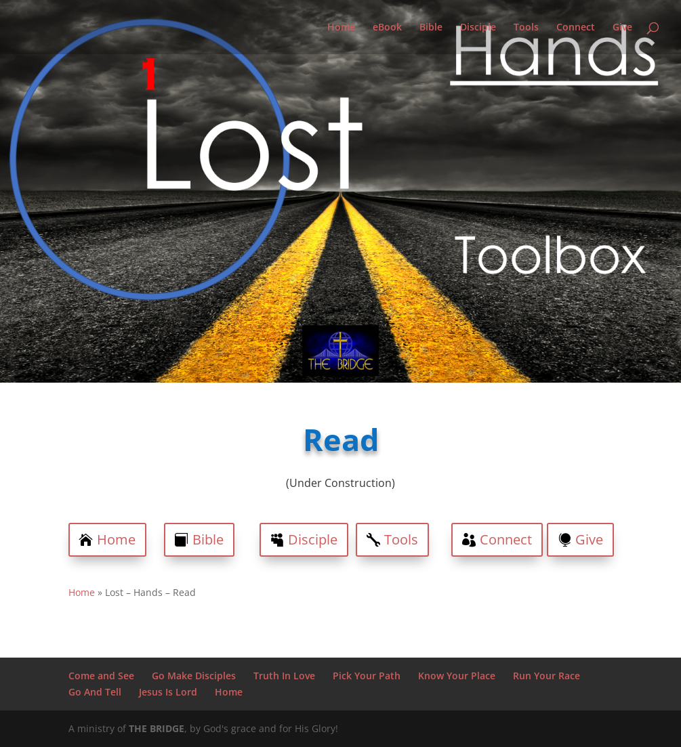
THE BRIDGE (156, 728)
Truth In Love (284, 675)
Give (622, 27)
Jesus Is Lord (168, 691)
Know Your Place (456, 675)
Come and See (101, 675)
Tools (526, 27)
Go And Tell (94, 691)
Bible (430, 27)
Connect (575, 27)
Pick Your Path (366, 675)
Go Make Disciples (194, 675)
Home (341, 27)
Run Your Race (546, 675)
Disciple (478, 27)
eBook (387, 27)
